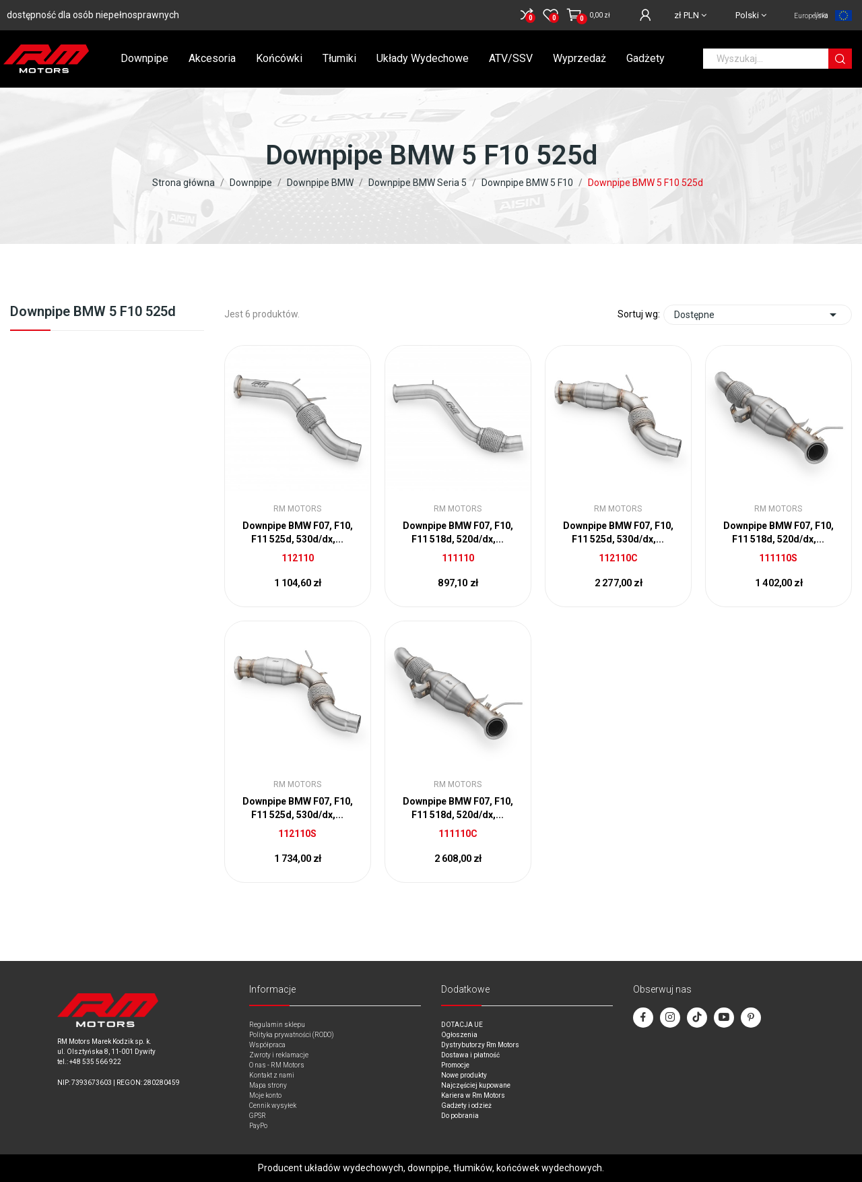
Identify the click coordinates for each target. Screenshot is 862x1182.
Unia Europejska (811, 15)
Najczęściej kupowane (475, 1085)
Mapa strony (268, 1085)
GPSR (257, 1115)
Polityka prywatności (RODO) (291, 1034)
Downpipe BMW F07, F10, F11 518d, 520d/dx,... (458, 532)
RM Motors (297, 509)
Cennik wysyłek (272, 1105)
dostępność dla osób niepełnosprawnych (93, 14)
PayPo (258, 1125)
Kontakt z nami (271, 1075)
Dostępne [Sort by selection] (757, 315)
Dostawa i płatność (470, 1055)
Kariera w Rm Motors (473, 1095)
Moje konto (265, 1095)
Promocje (455, 1065)
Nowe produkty (464, 1075)
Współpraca (267, 1045)
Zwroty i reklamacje (278, 1055)
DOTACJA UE (462, 1024)
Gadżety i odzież (466, 1105)
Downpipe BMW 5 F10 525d (93, 312)
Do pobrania (460, 1115)
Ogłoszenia (459, 1034)
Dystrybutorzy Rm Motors (480, 1045)
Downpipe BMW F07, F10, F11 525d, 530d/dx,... (297, 532)
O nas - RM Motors (276, 1065)
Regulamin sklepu (277, 1024)
